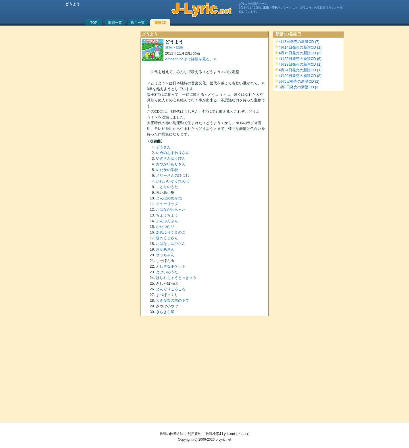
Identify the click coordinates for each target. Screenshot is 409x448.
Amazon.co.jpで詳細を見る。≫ (191, 59)
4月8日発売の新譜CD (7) (299, 41)
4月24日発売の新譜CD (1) (300, 70)
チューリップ (167, 204)
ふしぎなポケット (170, 266)
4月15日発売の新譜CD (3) (300, 53)
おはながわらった (170, 209)
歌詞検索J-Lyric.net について (227, 434)
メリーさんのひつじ (172, 175)
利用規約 (194, 434)
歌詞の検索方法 (171, 434)
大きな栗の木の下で (172, 300)
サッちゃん (165, 255)
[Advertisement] (204, 371)
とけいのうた (167, 272)
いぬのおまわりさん (172, 153)
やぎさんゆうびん (170, 158)
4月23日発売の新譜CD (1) (300, 64)
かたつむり (165, 226)
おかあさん (165, 249)
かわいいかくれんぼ (172, 181)
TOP (93, 23)
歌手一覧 (138, 23)
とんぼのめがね (169, 198)
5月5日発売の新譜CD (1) (299, 81)
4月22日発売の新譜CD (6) (300, 59)
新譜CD (160, 23)
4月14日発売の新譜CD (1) (300, 47)
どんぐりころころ (170, 289)
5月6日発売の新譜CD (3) (299, 87)
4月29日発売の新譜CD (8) (300, 76)
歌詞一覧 (115, 23)
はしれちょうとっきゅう (176, 278)
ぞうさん (163, 147)
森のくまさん (167, 238)
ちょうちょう (167, 215)
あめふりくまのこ (170, 232)
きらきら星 (165, 312)
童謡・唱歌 (174, 47)
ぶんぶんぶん (167, 221)
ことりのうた (167, 187)
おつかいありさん (170, 164)
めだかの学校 (167, 170)
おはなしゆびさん (170, 243)
